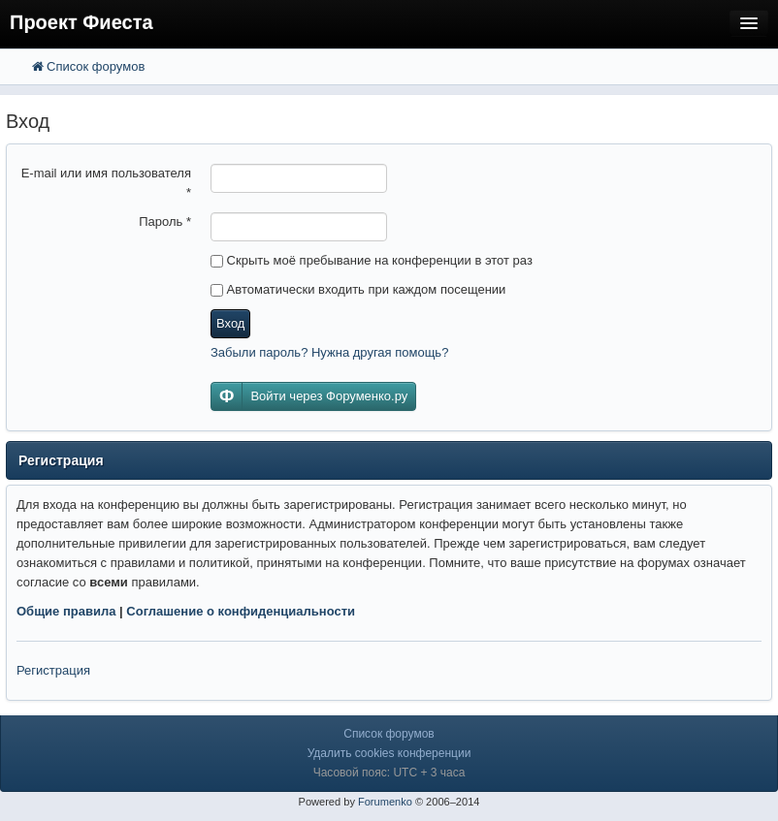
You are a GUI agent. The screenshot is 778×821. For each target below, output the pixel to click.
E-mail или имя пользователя (106, 183)
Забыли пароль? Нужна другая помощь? (329, 352)
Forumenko (385, 801)
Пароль (165, 221)
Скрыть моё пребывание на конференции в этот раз (372, 260)
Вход (230, 323)
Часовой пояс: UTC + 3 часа (389, 772)
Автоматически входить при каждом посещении (358, 289)
